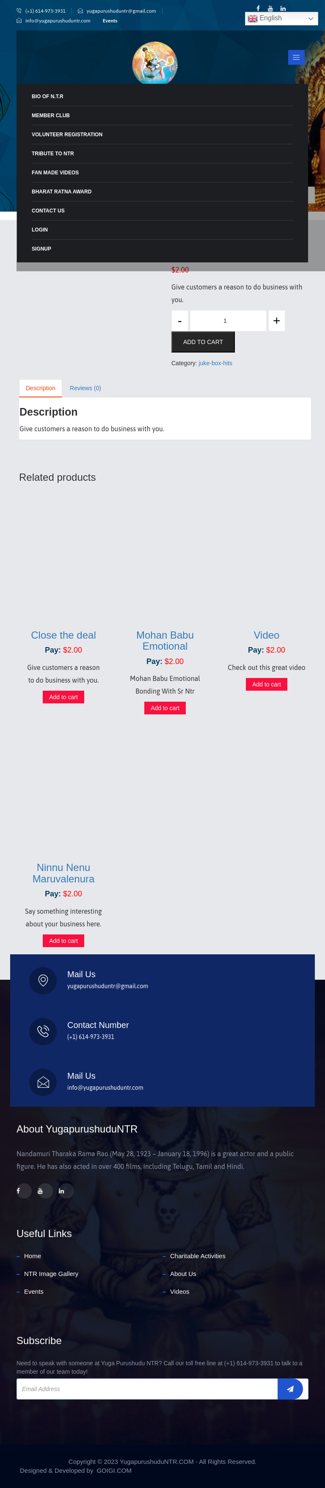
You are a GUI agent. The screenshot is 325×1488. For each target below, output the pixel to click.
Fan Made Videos (55, 173)
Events (110, 21)
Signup (41, 249)
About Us (183, 1273)
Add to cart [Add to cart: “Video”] (266, 684)
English (265, 19)
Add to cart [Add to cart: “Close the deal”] (63, 697)
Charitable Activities (198, 1255)
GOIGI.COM (114, 1470)
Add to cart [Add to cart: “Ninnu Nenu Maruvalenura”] (63, 940)
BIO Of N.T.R (47, 96)
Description (40, 388)
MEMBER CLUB (51, 115)
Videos (180, 1291)
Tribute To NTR (53, 154)
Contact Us (48, 211)
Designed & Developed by (56, 1470)
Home (32, 1255)
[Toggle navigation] (296, 58)
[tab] (41, 388)
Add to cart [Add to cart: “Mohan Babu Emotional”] (165, 708)
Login (40, 230)
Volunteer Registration (67, 135)
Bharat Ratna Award (61, 192)
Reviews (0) (85, 388)
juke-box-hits (215, 363)
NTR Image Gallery (51, 1273)
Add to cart (203, 342)
